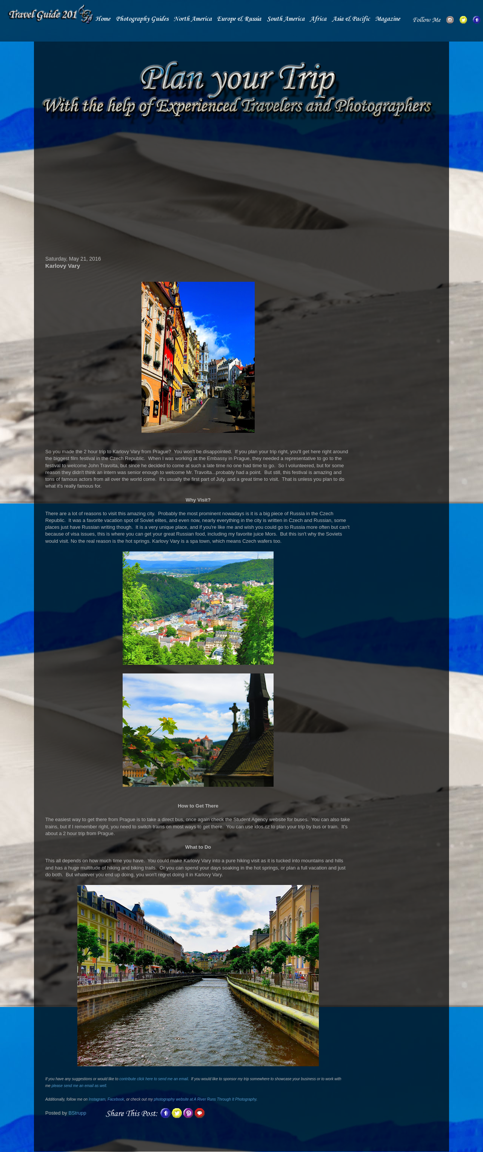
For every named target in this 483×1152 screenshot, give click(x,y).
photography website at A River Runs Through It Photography (205, 1099)
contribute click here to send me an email (153, 1079)
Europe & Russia (239, 19)
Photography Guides (142, 19)
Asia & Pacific (351, 19)
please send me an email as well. (79, 1086)
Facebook (116, 1099)
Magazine (387, 19)
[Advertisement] (198, 191)
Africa (318, 19)
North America (193, 19)
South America (286, 19)
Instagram (97, 1099)
